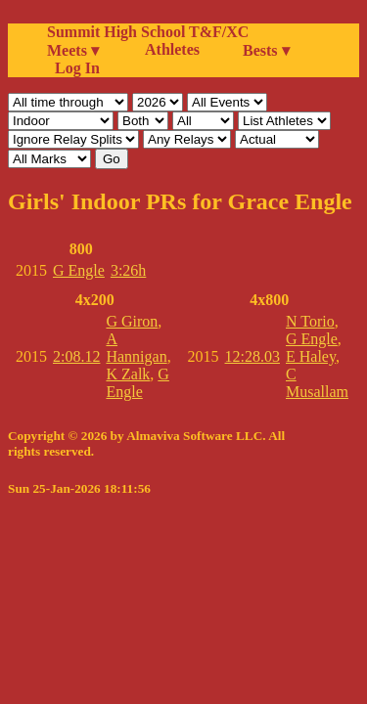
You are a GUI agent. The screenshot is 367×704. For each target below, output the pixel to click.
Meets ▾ (73, 50)
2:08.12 (76, 356)
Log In (73, 68)
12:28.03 (252, 356)
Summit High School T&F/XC (148, 31)
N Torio (310, 321)
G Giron (132, 321)
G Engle (79, 270)
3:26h (128, 270)
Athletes (172, 49)
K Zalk (128, 374)
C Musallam (317, 383)
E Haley (311, 356)
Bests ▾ (266, 50)
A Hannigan (136, 347)
